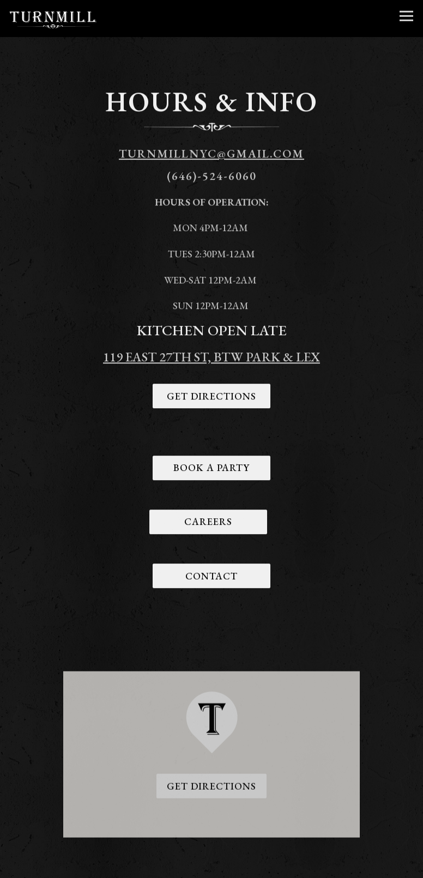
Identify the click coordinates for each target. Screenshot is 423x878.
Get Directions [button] (211, 788)
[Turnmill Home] (52, 18)
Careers (208, 523)
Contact (211, 577)
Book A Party (211, 469)
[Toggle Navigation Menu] (406, 16)
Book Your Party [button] (211, 865)
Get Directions (211, 397)
